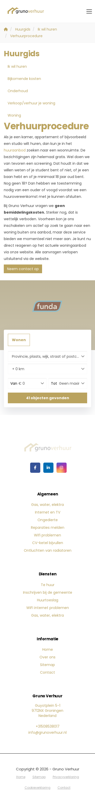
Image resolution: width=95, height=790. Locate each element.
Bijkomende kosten (24, 78)
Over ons (47, 657)
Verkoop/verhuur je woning (31, 103)
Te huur (47, 584)
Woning (14, 115)
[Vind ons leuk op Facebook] (35, 468)
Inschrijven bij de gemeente (47, 592)
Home (47, 649)
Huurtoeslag (47, 600)
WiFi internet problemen (47, 607)
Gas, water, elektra (47, 504)
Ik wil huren (17, 66)
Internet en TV (47, 512)
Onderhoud (18, 90)
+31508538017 (48, 726)
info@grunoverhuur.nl (47, 732)
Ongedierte (47, 519)
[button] (47, 398)
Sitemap (47, 664)
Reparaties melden (47, 527)
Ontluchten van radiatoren (47, 550)
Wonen (19, 339)
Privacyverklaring (66, 777)
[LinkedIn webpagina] (48, 468)
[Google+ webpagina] (61, 468)
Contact (47, 672)
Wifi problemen (47, 535)
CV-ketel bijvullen (47, 542)
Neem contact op (23, 268)
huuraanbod (15, 150)
